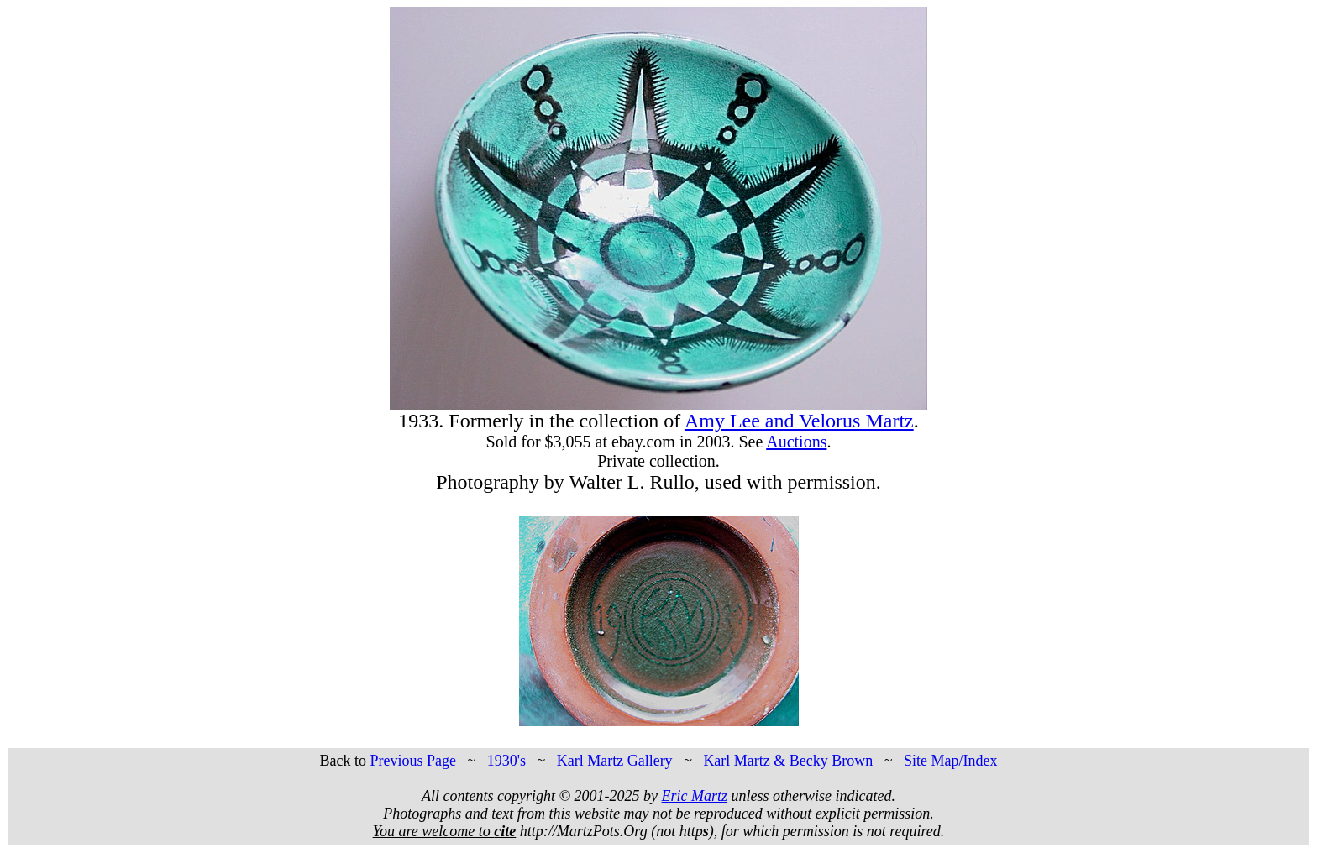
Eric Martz (695, 796)
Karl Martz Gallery (615, 760)
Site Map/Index (950, 760)
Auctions (796, 441)
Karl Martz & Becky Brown (788, 760)
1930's (506, 760)
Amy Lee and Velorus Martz (799, 421)
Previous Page (413, 760)
